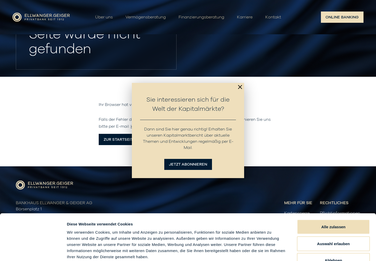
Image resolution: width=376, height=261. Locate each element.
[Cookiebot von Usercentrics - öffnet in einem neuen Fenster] (33, 251)
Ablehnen (333, 227)
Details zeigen (271, 251)
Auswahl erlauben (333, 211)
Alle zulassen (333, 194)
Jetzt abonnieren (188, 164)
